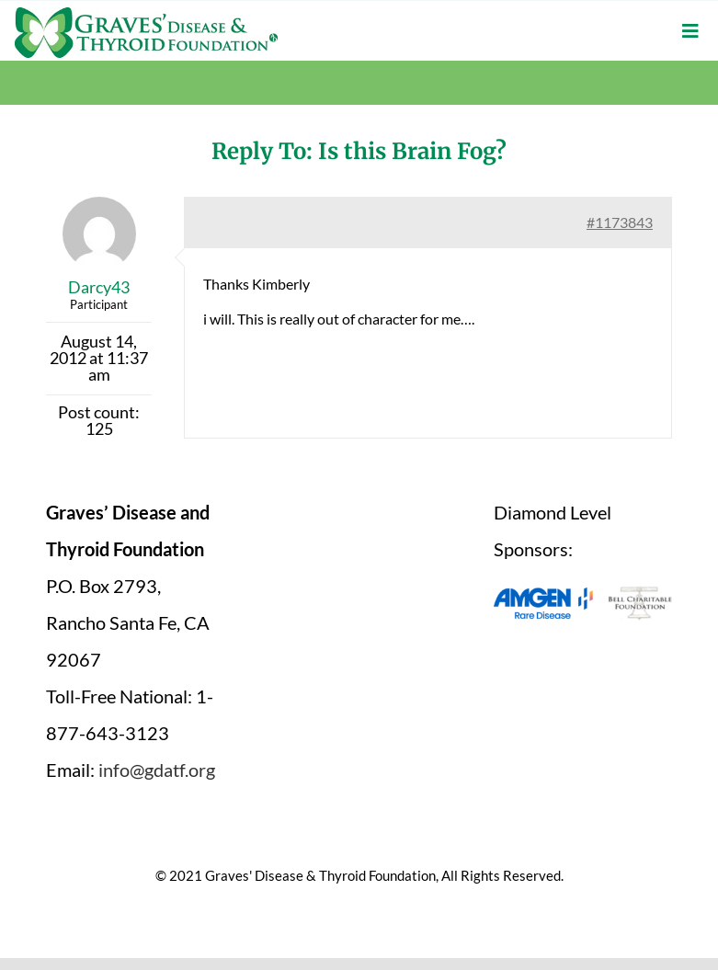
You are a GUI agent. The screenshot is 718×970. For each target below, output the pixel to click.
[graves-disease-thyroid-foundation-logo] (146, 14)
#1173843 (620, 222)
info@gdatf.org (156, 770)
